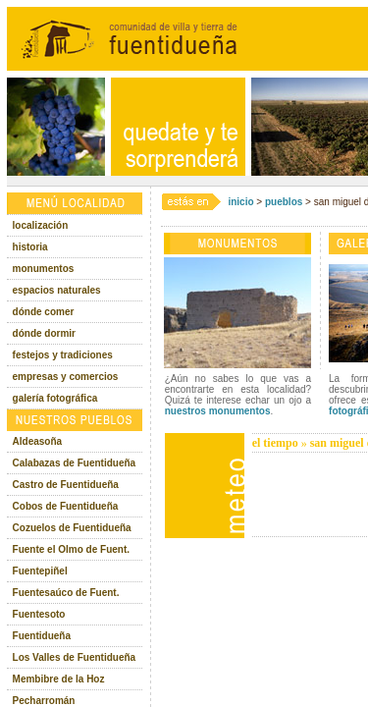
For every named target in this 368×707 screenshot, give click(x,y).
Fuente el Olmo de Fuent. (71, 549)
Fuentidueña (42, 635)
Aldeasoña (38, 441)
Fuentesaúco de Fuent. (66, 592)
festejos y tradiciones (63, 355)
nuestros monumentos (218, 411)
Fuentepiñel (40, 571)
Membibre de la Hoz (59, 679)
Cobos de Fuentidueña (66, 506)
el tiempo (275, 443)
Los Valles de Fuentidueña (74, 657)
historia (30, 247)
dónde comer (44, 311)
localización (41, 225)
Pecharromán (44, 700)
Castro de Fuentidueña (66, 484)
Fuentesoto (39, 614)
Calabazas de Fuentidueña (74, 463)
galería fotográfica (55, 398)
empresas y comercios (66, 376)
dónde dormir (44, 333)
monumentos (44, 268)
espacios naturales (57, 290)
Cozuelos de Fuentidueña (72, 527)
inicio (240, 201)
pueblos (283, 201)
